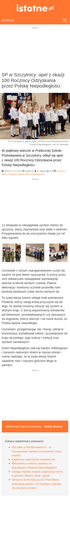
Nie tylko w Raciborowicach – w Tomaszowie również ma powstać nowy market (36, 451)
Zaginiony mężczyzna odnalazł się (33, 459)
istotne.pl (35, 8)
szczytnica (12, 174)
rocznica (61, 171)
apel (4, 174)
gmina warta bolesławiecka (31, 174)
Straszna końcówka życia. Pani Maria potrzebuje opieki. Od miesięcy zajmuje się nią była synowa (36, 484)
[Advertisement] (35, 51)
